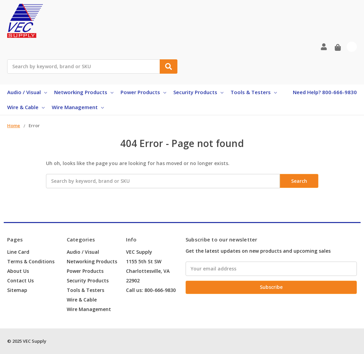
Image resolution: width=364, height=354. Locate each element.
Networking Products (83, 92)
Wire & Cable (26, 107)
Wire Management (78, 107)
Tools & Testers (254, 92)
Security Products (198, 92)
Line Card (18, 252)
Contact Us (20, 280)
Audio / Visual (27, 92)
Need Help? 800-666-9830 (325, 92)
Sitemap (17, 290)
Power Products (143, 92)
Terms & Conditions (30, 261)
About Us (18, 271)
